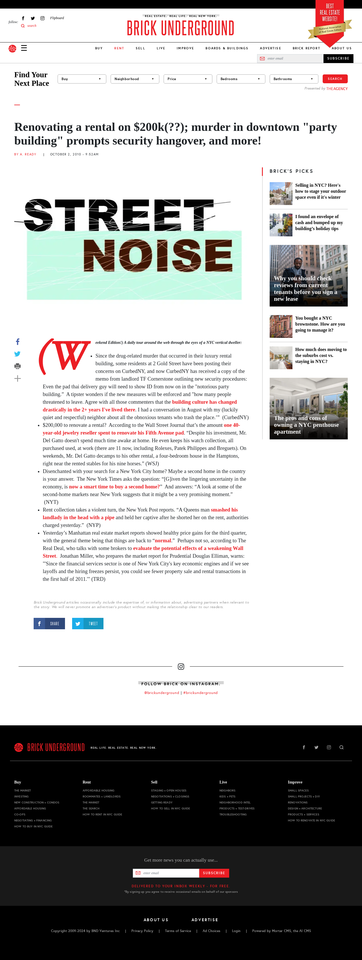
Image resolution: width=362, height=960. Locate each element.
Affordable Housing (30, 808)
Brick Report (306, 48)
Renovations (298, 802)
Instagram (42, 18)
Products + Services (303, 814)
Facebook (23, 18)
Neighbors (227, 790)
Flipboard (57, 18)
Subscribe (214, 873)
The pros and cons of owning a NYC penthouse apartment (306, 425)
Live (161, 48)
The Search (91, 808)
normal (163, 540)
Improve (185, 48)
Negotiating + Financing (33, 820)
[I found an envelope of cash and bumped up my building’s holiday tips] (281, 225)
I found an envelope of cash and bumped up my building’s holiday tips (319, 222)
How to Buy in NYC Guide (33, 826)
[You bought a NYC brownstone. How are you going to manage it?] (281, 326)
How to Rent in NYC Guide (102, 814)
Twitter (33, 18)
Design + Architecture (305, 808)
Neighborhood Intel (235, 802)
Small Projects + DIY (304, 796)
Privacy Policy (142, 931)
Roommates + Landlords (102, 796)
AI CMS (305, 931)
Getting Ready (161, 802)
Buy (99, 48)
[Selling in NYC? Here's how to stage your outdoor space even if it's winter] (281, 193)
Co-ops (19, 814)
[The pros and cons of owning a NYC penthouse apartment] (309, 408)
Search (335, 79)
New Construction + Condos (37, 802)
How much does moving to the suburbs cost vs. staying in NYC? (321, 355)
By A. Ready (25, 154)
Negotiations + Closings (170, 796)
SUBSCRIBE (338, 58)
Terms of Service (178, 931)
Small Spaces (298, 790)
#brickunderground (200, 693)
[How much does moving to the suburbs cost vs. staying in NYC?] (281, 357)
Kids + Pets (227, 796)
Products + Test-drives (237, 808)
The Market (22, 790)
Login (236, 931)
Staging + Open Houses (168, 790)
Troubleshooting (233, 814)
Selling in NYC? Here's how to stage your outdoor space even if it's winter (320, 191)
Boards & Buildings (227, 48)
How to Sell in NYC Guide (170, 808)
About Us (342, 48)
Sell (140, 48)
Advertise (270, 48)
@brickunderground (162, 693)
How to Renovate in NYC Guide (311, 820)
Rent (87, 782)
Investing (21, 796)
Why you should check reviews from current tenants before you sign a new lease (305, 288)
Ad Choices (211, 931)
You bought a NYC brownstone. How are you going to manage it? (320, 324)
